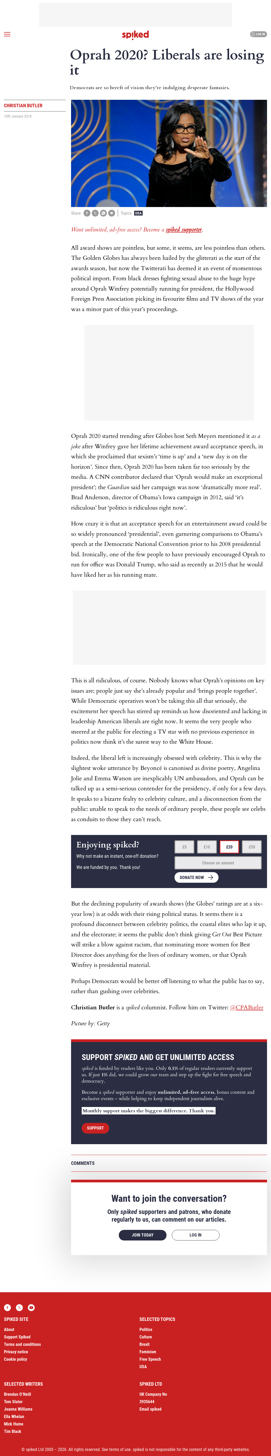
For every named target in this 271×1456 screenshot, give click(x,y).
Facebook (7, 1307)
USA (138, 213)
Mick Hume (13, 1424)
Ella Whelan (14, 1416)
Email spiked (150, 1409)
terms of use (120, 1449)
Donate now (192, 877)
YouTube (31, 1307)
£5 (184, 847)
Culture (145, 1336)
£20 (229, 847)
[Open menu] (7, 34)
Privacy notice (16, 1351)
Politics (145, 1329)
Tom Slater (13, 1401)
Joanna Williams (18, 1409)
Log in (258, 34)
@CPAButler (246, 1007)
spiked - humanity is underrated (135, 35)
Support (95, 1128)
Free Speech (150, 1359)
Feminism (147, 1351)
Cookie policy (15, 1359)
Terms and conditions (22, 1344)
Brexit (144, 1344)
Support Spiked (17, 1336)
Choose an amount (218, 862)
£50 (252, 847)
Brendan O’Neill (17, 1394)
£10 (207, 847)
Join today (143, 1235)
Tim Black (12, 1431)
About (9, 1329)
